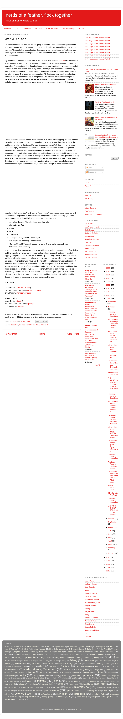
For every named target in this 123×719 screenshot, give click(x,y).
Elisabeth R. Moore (92, 599)
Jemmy (87, 609)
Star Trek (52, 666)
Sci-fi (41, 666)
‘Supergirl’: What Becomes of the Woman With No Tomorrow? (91, 293)
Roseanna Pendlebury (93, 214)
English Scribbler (91, 606)
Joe (105, 657)
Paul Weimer (89, 211)
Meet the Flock (52, 28)
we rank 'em (9, 699)
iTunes (27, 288)
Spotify (19, 301)
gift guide (103, 681)
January (111, 553)
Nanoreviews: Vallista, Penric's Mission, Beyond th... (113, 407)
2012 (108, 571)
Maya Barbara (90, 612)
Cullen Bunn (91, 649)
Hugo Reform (60, 657)
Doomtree (14, 325)
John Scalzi (15, 661)
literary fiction (13, 687)
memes (68, 687)
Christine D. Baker (92, 233)
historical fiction (47, 684)
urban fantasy (82, 697)
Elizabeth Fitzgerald (92, 602)
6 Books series (32, 646)
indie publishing (87, 684)
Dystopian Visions (29, 654)
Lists (17, 28)
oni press (36, 691)
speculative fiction (99, 694)
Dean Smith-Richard (103, 651)
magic (47, 687)
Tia (86, 633)
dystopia (28, 681)
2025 (108, 271)
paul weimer (51, 690)
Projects (38, 28)
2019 (108, 292)
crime (42, 678)
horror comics (74, 684)
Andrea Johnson (91, 584)
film (56, 680)
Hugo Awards (29, 657)
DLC (33, 652)
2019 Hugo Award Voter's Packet (97, 53)
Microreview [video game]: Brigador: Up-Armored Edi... (112, 351)
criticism (65, 678)
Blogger (78, 709)
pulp (99, 691)
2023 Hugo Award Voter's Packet (97, 44)
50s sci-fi (17, 647)
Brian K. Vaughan (10, 649)
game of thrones (80, 681)
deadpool (13, 681)
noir (12, 691)
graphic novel (9, 684)
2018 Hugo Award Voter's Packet (97, 56)
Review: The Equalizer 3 (104, 102)
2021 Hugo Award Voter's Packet (97, 47)
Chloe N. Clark (90, 596)
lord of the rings (27, 687)
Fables (65, 654)
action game (110, 670)
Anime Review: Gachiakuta (105, 85)
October (111, 519)
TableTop (98, 666)
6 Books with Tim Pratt (113, 494)
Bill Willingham (72, 647)
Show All (97, 365)
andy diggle (19, 672)
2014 (108, 564)
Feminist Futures (78, 654)
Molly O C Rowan (91, 618)
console (104, 676)
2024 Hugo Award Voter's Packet (97, 41)
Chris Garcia (89, 230)
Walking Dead (83, 670)
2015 (108, 561)
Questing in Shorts (103, 664)
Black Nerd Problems (89, 286)
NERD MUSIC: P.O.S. (112, 487)
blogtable (111, 672)
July (110, 531)
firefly (68, 681)
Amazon (19, 288)
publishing (90, 691)
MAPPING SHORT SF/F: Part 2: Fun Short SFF (113, 510)
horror (60, 684)
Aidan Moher (89, 581)
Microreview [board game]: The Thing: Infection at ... (113, 446)
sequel (62, 61)
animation (30, 672)
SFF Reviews (90, 353)
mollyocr (100, 687)
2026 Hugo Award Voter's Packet (97, 37)
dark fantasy (100, 678)
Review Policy (68, 28)
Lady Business (91, 270)
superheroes (31, 696)
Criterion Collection (77, 649)
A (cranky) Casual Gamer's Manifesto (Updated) (112, 419)
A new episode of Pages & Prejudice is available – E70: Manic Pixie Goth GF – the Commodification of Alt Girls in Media (91, 338)
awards (76, 672)
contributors (17, 678)
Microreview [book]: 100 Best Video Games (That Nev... (113, 477)
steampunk (114, 694)
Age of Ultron (59, 647)
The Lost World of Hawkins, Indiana (112, 465)
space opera (79, 694)
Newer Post (10, 334)
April (110, 541)
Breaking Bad (100, 647)
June (110, 534)
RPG (117, 664)
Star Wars (65, 666)
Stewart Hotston (91, 258)
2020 (108, 288)
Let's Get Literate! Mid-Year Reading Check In (90, 276)
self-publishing (46, 694)
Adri (47, 646)
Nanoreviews (21, 663)
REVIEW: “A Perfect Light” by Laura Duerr (91, 358)
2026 (108, 268)
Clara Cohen (89, 236)
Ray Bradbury (13, 666)
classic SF (65, 676)
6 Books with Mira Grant (113, 374)
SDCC (24, 666)
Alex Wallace (90, 224)
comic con (76, 676)
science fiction (23, 693)
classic (56, 676)
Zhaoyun (88, 636)
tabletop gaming (47, 697)
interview (101, 684)
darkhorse (112, 678)
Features (27, 28)
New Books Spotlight (65, 664)
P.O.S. (38, 325)
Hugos (71, 657)
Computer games (62, 649)
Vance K (44, 325)
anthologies (53, 672)
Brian (87, 590)
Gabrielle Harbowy (92, 245)
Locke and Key (43, 661)
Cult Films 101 (106, 649)
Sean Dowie (89, 624)
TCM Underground (83, 666)
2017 (108, 298)
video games (107, 696)
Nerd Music (30, 325)
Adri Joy (88, 195)
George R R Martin (96, 654)
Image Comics (83, 657)
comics (88, 675)
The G (87, 183)
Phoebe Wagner (91, 255)
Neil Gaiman (36, 664)
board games (9, 676)
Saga (33, 666)
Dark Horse (71, 652)
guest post (34, 684)
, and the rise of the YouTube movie (106, 136)
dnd (21, 681)
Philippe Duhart (90, 621)
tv (69, 696)
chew (48, 676)
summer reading (14, 697)
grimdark (22, 684)
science (7, 694)
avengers (65, 672)
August (111, 527)
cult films (75, 678)
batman (99, 672)
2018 (108, 295)
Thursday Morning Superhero (113, 314)
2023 (108, 278)
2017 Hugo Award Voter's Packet (97, 59)
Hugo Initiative (46, 657)
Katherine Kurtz (29, 661)
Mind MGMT (90, 661)
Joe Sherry (89, 198)
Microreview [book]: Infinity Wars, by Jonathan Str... (112, 336)
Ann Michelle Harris (92, 227)
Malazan (56, 661)
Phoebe (89, 664)
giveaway (113, 681)
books (22, 675)
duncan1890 (60, 709)
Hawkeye (16, 657)
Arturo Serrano (90, 208)
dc (5, 681)
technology (60, 697)
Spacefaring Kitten (92, 630)
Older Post (73, 334)
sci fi (113, 691)
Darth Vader (85, 652)
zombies (21, 699)
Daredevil (59, 652)
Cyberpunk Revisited (20, 652)
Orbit (79, 664)
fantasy (41, 680)
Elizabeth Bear (46, 654)
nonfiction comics (24, 691)
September (112, 522)
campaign (38, 676)
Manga (64, 661)
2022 (108, 282)
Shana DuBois (90, 627)
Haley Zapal (89, 248)
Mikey (87, 615)
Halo (109, 654)
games (93, 681)
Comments (91, 172)
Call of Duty (24, 649)
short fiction (61, 694)
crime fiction (52, 678)
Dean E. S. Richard (92, 239)
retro (105, 691)
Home (81, 28)
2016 (108, 557)
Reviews (8, 28)
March (111, 544)
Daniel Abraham (44, 652)
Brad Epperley (90, 587)
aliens (7, 672)
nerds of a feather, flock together (39, 15)
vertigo (94, 697)
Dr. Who (16, 654)
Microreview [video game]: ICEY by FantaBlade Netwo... (113, 432)
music (109, 687)
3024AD (7, 647)
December (112, 301)
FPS (57, 654)
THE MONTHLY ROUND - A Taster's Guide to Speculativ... (113, 384)
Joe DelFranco (90, 251)
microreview (81, 687)
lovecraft (39, 687)
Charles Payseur (91, 593)
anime (42, 672)
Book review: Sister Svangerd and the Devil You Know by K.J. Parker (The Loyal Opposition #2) (91, 313)
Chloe (51, 649)
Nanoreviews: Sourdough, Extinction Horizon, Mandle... (113, 323)
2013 (108, 567)
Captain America (38, 649)
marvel (57, 687)
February (111, 548)
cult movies (87, 678)
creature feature (31, 678)
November (112, 307)
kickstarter (115, 684)
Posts (89, 168)
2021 (108, 285)
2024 (108, 275)
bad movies (87, 672)
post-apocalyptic (74, 690)
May (110, 538)
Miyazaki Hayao (105, 661)
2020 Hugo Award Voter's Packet (97, 50)
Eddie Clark (89, 242)
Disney (7, 654)
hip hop (22, 325)
